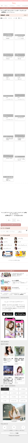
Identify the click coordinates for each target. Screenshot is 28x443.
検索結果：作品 (14, 15)
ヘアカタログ (23, 389)
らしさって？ (6, 430)
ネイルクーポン (14, 400)
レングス (5, 18)
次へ (18, 220)
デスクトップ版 (14, 433)
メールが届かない (16, 430)
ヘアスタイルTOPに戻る (14, 260)
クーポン (4, 400)
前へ (9, 220)
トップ (5, 389)
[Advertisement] (14, 197)
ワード (20, 18)
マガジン (13, 389)
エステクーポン (23, 400)
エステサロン (23, 396)
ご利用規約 (11, 430)
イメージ (10, 18)
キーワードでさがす (5, 228)
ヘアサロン (5, 396)
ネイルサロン (14, 396)
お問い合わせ (22, 430)
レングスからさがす (5, 235)
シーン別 (15, 18)
